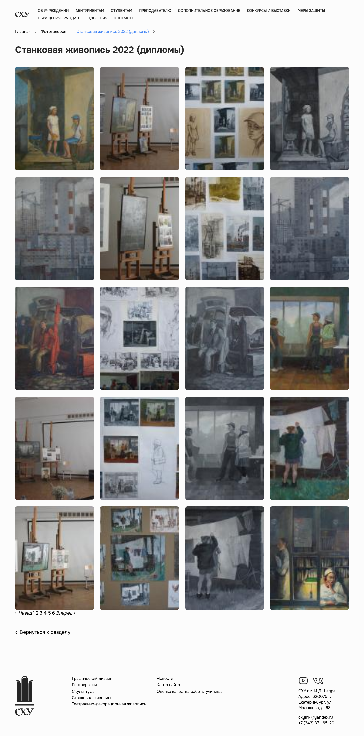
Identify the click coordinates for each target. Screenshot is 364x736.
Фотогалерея (53, 31)
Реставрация (84, 685)
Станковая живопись (92, 697)
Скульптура (83, 691)
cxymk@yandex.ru (315, 717)
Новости (165, 678)
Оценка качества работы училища (190, 691)
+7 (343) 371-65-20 (316, 723)
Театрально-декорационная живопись (109, 704)
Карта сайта (168, 685)
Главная (23, 31)
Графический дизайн (92, 678)
